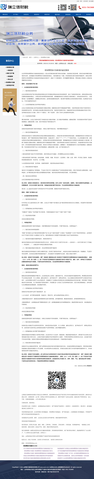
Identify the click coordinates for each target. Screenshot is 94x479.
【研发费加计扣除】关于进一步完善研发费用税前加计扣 (73, 453)
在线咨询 (26, 14)
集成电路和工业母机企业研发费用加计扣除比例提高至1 (73, 448)
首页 (30, 57)
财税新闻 (67, 14)
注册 (78, 1)
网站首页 (5, 14)
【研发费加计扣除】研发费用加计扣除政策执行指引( (38, 451)
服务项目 (57, 14)
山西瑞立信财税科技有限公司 (31, 467)
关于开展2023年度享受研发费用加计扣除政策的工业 (38, 448)
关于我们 (15, 14)
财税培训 (47, 14)
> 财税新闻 (10, 76)
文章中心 (36, 57)
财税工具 (78, 14)
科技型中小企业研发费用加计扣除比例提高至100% (72, 458)
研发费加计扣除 (45, 57)
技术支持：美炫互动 (40, 472)
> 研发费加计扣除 (10, 82)
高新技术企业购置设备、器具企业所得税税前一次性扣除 (73, 455)
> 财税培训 (10, 70)
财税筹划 (36, 14)
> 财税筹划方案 (9, 67)
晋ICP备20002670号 (53, 472)
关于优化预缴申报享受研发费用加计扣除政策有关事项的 (73, 451)
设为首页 (86, 1)
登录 (81, 1)
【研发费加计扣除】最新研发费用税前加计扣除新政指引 (39, 453)
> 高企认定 (10, 79)
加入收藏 (91, 1)
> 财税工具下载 (9, 73)
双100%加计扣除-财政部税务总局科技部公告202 (37, 458)
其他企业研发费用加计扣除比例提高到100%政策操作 (38, 455)
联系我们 (88, 14)
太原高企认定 (53, 467)
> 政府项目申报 (9, 85)
